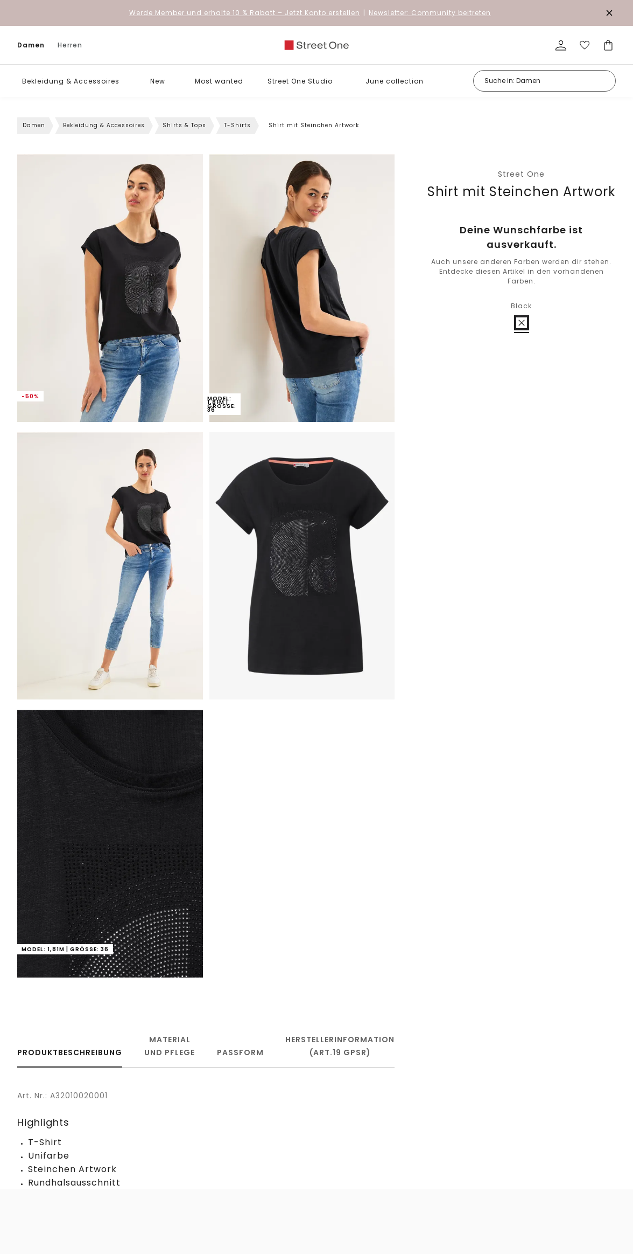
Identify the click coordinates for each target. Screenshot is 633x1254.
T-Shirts (237, 125)
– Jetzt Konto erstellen (244, 12)
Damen (31, 45)
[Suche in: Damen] (544, 81)
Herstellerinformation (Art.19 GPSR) (340, 1046)
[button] (127, 81)
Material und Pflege (169, 1046)
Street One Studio (300, 81)
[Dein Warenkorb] (608, 45)
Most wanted (219, 81)
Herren (70, 45)
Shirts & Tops (184, 125)
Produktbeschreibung (69, 1052)
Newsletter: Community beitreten (430, 12)
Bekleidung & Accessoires (70, 81)
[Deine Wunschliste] (584, 45)
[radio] (521, 322)
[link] (316, 45)
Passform (240, 1052)
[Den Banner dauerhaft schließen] (609, 13)
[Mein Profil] (560, 45)
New (157, 81)
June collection (394, 81)
